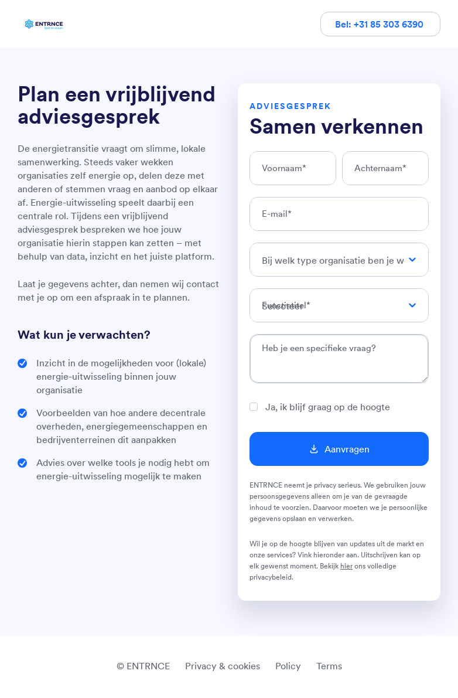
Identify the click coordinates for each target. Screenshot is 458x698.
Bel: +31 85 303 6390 (380, 24)
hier (346, 565)
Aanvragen (347, 449)
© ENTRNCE (143, 666)
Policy (288, 666)
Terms (329, 666)
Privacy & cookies (222, 666)
